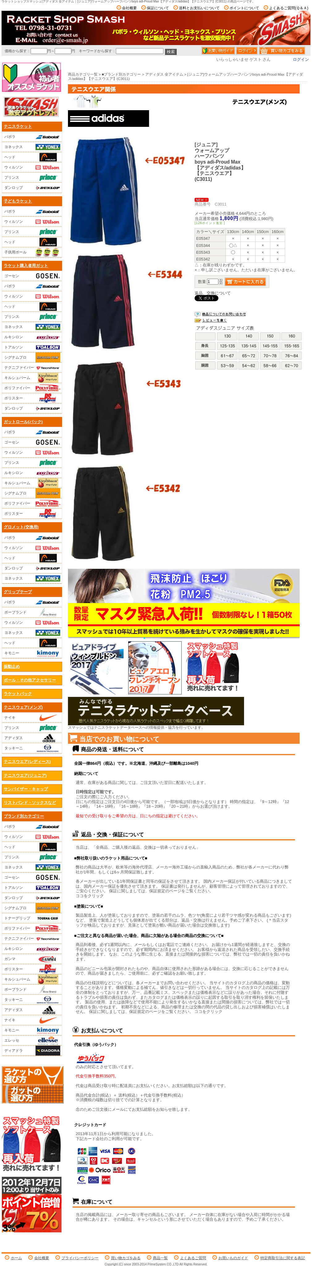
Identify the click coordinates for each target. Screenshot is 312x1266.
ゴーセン (32, 276)
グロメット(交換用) (21, 527)
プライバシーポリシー (80, 1258)
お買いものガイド (233, 1258)
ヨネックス (32, 147)
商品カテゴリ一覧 (83, 74)
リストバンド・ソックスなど (30, 802)
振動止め (12, 666)
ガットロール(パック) (23, 421)
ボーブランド (32, 612)
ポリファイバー (32, 388)
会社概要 (129, 8)
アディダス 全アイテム (164, 74)
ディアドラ (32, 1051)
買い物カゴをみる (126, 1258)
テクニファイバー (32, 368)
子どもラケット (18, 201)
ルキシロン (32, 337)
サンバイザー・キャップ (26, 789)
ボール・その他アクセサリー (30, 680)
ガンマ (32, 959)
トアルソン (32, 347)
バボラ (32, 137)
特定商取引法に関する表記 (282, 1258)
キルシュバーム (32, 378)
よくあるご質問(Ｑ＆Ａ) (288, 8)
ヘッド (32, 157)
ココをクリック (90, 895)
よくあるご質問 (193, 1258)
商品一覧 (160, 1258)
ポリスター (32, 398)
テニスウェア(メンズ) (23, 707)
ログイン (301, 59)
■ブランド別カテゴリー (121, 74)
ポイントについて (244, 8)
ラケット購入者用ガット (26, 265)
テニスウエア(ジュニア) (25, 775)
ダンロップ (32, 188)
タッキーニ (32, 748)
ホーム (16, 1258)
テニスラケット (18, 126)
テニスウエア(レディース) (27, 761)
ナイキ (32, 718)
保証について (158, 8)
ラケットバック (18, 693)
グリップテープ (18, 591)
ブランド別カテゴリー (24, 816)
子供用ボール (32, 252)
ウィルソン (32, 167)
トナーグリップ (32, 918)
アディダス (32, 738)
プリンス (32, 177)
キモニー (32, 653)
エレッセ (32, 1040)
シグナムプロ (32, 357)
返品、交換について (213, 293)
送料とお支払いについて (199, 8)
